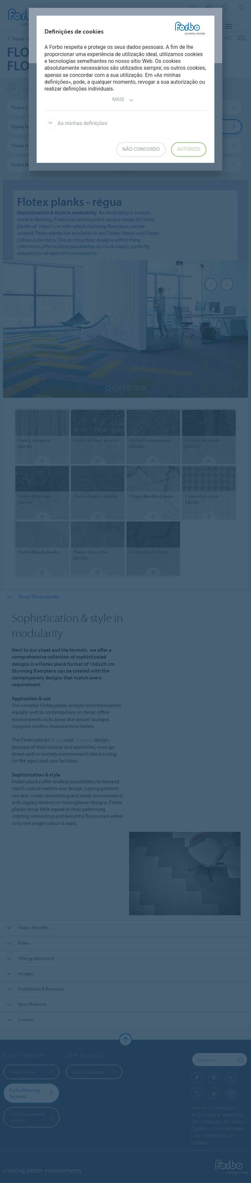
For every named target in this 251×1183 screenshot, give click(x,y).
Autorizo (188, 149)
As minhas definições (75, 123)
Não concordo (141, 149)
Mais (123, 100)
